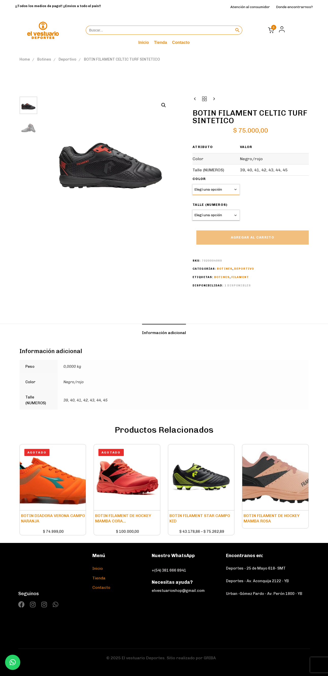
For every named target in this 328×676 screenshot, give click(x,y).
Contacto (180, 42)
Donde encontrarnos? (294, 7)
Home (25, 59)
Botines (44, 59)
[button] (280, 29)
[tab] (164, 332)
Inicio (143, 42)
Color (199, 179)
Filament (240, 277)
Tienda (160, 42)
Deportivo (67, 59)
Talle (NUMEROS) (210, 205)
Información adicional (164, 332)
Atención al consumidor (250, 7)
